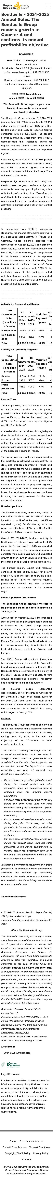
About (13, 1141)
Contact (26, 1159)
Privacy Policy (40, 1153)
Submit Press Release (14, 1147)
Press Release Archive (31, 1141)
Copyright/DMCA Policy (17, 1153)
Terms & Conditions (39, 1147)
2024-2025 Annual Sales (17, 1052)
